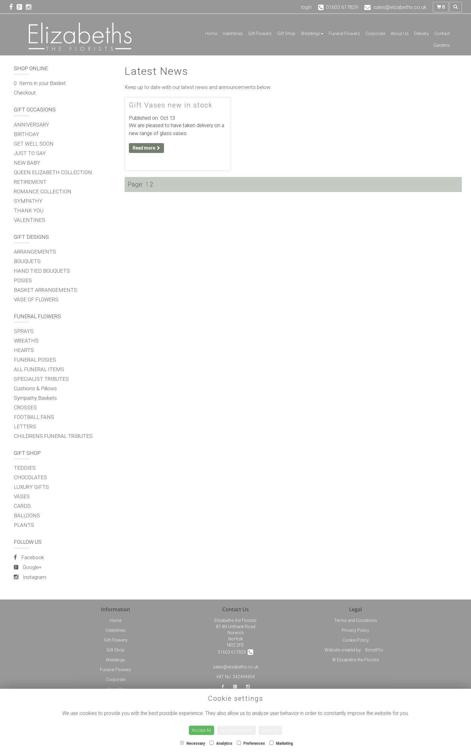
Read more (146, 148)
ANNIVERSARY (31, 125)
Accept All (201, 730)
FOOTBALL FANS (34, 417)
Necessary (192, 743)
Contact (442, 33)
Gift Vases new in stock (171, 105)
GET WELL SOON (34, 144)
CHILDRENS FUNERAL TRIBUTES (53, 436)
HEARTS (24, 350)
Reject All (270, 730)
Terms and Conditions (355, 620)
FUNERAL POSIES (35, 360)
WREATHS (26, 341)
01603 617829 (235, 652)
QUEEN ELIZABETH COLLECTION (53, 172)
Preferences (251, 743)
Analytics (221, 743)
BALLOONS (27, 515)
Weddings (312, 33)
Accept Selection (236, 730)
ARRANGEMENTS (35, 252)
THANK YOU (28, 210)
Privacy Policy (355, 630)
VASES (22, 496)
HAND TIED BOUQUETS (42, 271)
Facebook (29, 557)
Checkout (25, 93)
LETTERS (25, 426)
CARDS (22, 506)
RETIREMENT (30, 182)
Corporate (375, 33)
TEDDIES (25, 468)
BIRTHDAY (26, 134)
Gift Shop (286, 33)
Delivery (421, 33)
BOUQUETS (27, 261)
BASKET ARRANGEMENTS (45, 290)
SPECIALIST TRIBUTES (41, 379)
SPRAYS (24, 331)
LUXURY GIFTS (31, 487)
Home (211, 33)
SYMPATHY (28, 201)
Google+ (28, 567)
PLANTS (24, 525)
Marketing (281, 743)
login (306, 7)
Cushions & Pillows (35, 388)
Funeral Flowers (344, 33)
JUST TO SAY (30, 153)
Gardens (441, 45)
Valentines (233, 33)
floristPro (374, 650)
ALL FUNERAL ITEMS (39, 369)
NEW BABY (27, 163)
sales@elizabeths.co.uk (235, 666)
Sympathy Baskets (35, 398)
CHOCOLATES (30, 477)
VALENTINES (29, 220)
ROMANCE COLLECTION (42, 191)
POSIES (23, 280)
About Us (400, 33)
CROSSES (25, 407)
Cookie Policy (355, 640)
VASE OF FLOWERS (36, 299)
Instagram (30, 577)
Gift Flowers (260, 33)
